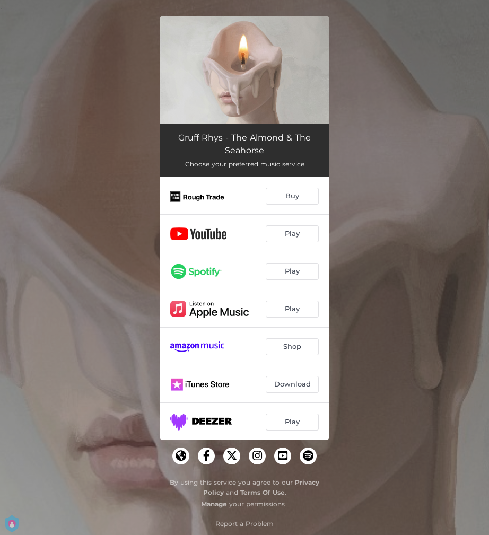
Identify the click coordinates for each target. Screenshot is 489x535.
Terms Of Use (262, 492)
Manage (214, 504)
